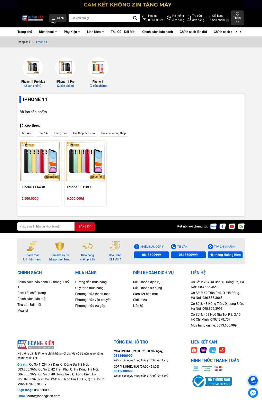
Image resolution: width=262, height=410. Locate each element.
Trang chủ (24, 32)
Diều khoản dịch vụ (146, 282)
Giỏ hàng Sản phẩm (220, 18)
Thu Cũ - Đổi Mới (123, 32)
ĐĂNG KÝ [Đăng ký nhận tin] (85, 226)
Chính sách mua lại (228, 32)
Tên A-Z (27, 133)
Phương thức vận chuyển (93, 300)
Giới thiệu (140, 300)
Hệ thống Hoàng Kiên (225, 255)
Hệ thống (178, 18)
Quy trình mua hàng (89, 288)
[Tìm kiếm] (135, 18)
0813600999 (151, 255)
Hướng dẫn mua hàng (91, 282)
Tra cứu (198, 18)
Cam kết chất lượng (31, 293)
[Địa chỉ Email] (56, 226)
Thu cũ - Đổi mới (29, 305)
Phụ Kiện (71, 32)
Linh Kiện (94, 32)
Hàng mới (60, 133)
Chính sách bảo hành (157, 32)
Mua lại (22, 311)
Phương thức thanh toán (93, 294)
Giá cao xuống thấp (113, 133)
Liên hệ (138, 306)
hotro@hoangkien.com (43, 396)
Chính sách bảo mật (31, 299)
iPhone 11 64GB (33, 187)
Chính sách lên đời (193, 32)
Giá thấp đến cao (84, 133)
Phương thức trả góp (90, 306)
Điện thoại (46, 32)
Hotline (156, 18)
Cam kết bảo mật (145, 294)
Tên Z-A (43, 133)
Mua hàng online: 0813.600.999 (214, 325)
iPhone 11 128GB (79, 187)
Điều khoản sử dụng (147, 288)
